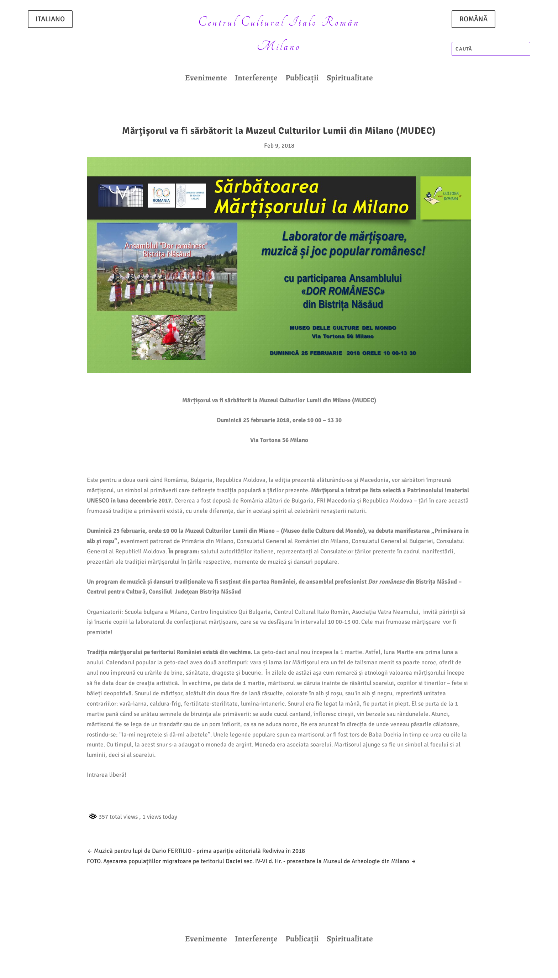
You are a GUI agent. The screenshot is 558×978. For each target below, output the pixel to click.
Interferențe (256, 79)
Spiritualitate (350, 79)
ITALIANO (50, 19)
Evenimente (206, 79)
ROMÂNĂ (473, 19)
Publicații (302, 79)
